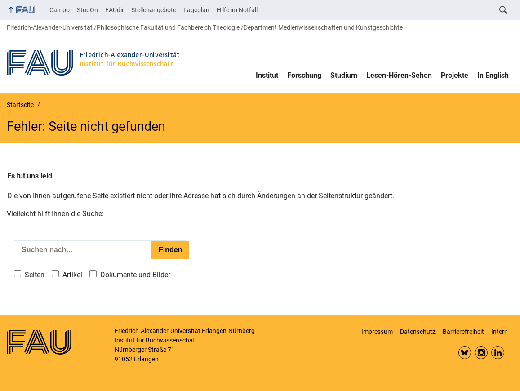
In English (493, 75)
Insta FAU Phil (481, 352)
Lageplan (196, 9)
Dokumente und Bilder (135, 275)
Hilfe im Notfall (237, 9)
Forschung (304, 75)
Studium (343, 75)
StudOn (87, 9)
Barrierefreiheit (463, 331)
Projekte (454, 75)
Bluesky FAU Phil (464, 352)
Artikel (72, 275)
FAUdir (114, 9)
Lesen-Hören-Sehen (399, 75)
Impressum (377, 331)
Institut (267, 75)
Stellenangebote (153, 9)
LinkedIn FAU (497, 352)
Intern (499, 331)
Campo (59, 9)
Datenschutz (418, 331)
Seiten (34, 275)
